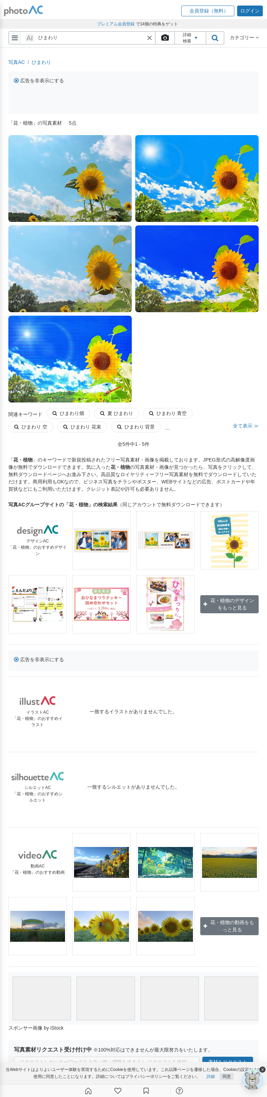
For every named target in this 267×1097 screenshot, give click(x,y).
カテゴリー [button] (244, 37)
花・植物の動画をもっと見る (228, 926)
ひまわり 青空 (168, 413)
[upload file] (165, 37)
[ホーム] (88, 1090)
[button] (207, 11)
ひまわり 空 (30, 427)
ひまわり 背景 (136, 427)
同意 (226, 1076)
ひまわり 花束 (82, 427)
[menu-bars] (15, 37)
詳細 (211, 1076)
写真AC (16, 62)
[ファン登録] (117, 1090)
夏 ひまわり (116, 413)
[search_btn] (215, 37)
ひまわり (41, 62)
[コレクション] (146, 1090)
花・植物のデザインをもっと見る (228, 604)
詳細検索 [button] (190, 37)
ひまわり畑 (68, 413)
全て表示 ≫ (246, 426)
